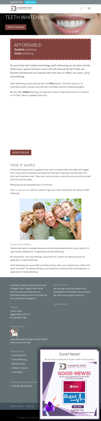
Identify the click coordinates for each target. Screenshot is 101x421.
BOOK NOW (30, 2)
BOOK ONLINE (15, 27)
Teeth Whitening (19, 359)
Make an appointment (20, 190)
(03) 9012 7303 (17, 2)
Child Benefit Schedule (22, 386)
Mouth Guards (18, 363)
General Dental (19, 355)
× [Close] (99, 349)
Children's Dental (20, 368)
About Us (30, 406)
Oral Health (17, 372)
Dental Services (17, 406)
